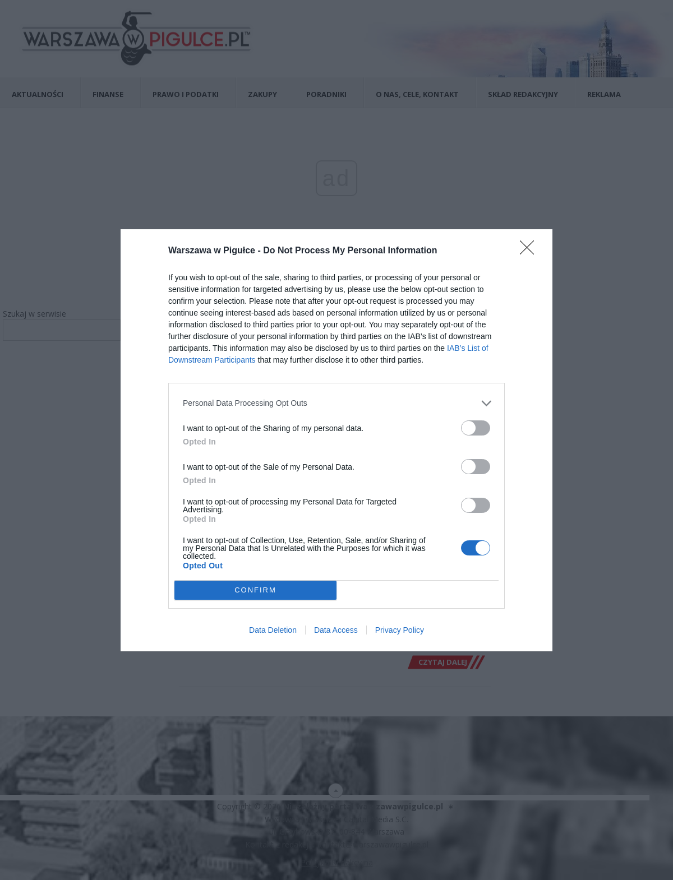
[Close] (530, 251)
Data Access (336, 630)
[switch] (475, 428)
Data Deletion (273, 630)
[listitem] (336, 403)
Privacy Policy (399, 630)
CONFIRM (255, 590)
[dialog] (336, 440)
